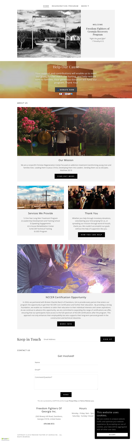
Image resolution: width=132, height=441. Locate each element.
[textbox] (70, 339)
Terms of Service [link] (85, 401)
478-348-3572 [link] (49, 424)
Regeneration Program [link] (65, 6)
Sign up (107, 339)
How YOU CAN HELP (91, 235)
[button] (85, 6)
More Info (66, 324)
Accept (112, 435)
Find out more (66, 176)
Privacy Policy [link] (73, 401)
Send (66, 395)
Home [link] (46, 6)
